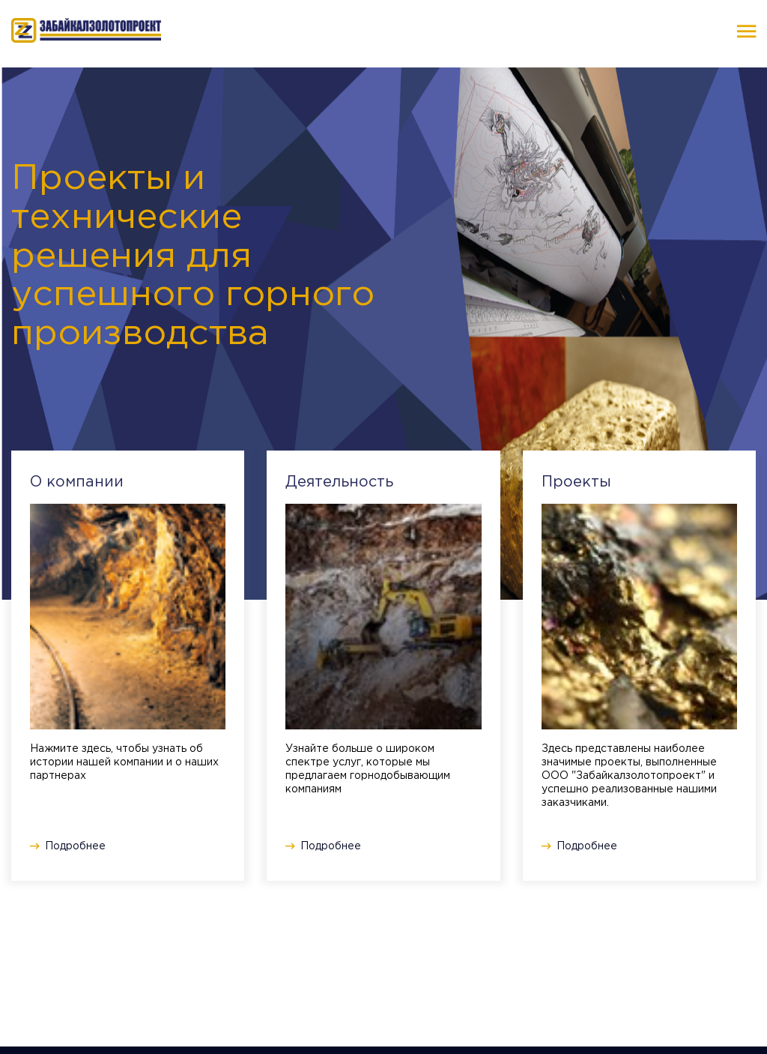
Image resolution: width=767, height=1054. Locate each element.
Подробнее (75, 846)
